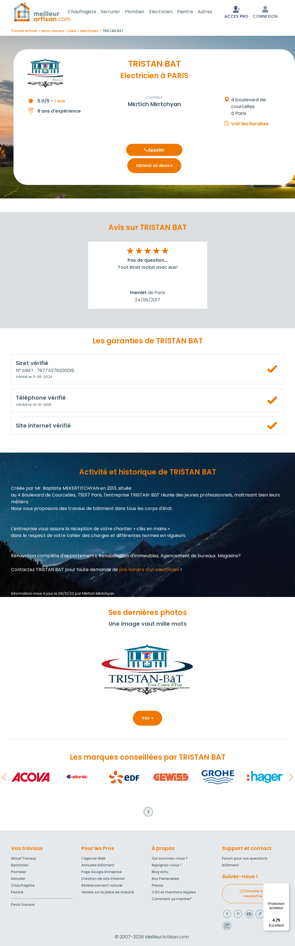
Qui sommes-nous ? (170, 858)
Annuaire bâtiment (98, 865)
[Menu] (286, 886)
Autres (211, 12)
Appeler (154, 151)
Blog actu (160, 871)
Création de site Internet (103, 878)
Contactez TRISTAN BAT (37, 570)
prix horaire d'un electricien (149, 570)
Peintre (192, 12)
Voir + (147, 719)
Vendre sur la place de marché (107, 892)
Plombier (141, 12)
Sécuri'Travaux (23, 858)
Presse (157, 885)
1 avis (59, 102)
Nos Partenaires (165, 878)
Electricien (167, 12)
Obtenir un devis (154, 166)
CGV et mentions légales (174, 892)
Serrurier (117, 12)
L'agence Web (93, 858)
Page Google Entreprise (101, 871)
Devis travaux (23, 904)
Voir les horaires (250, 125)
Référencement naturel (101, 885)
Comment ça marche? (172, 898)
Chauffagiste (89, 12)
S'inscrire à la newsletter (253, 893)
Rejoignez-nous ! (166, 865)
